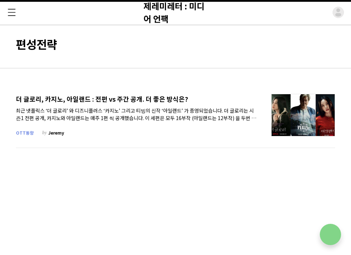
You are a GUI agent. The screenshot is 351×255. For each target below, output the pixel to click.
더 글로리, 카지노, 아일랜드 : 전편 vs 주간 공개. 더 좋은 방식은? (102, 99)
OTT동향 (25, 133)
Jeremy (56, 133)
